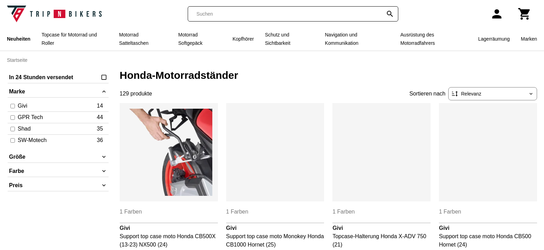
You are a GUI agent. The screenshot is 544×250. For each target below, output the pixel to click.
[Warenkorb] (525, 14)
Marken (529, 39)
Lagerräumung (494, 39)
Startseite (17, 60)
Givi (125, 228)
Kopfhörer (243, 39)
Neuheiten (19, 39)
